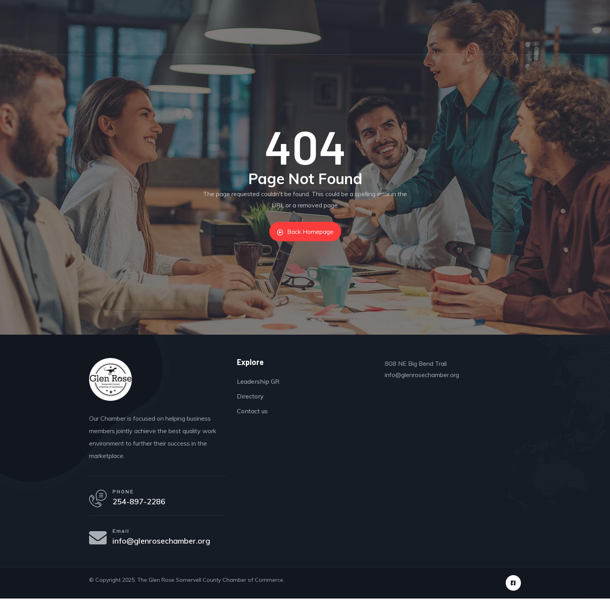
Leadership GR (389, 35)
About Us (441, 35)
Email (122, 533)
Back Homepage (305, 231)
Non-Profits (296, 35)
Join (215, 35)
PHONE (125, 492)
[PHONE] (99, 499)
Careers (339, 35)
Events (180, 35)
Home (145, 35)
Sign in (576, 7)
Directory (250, 35)
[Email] (99, 541)
